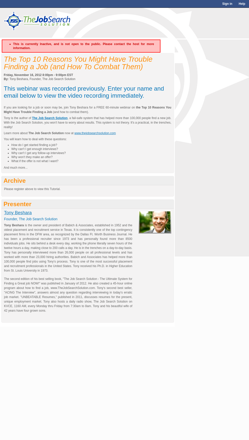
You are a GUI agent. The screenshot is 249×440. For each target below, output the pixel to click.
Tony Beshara (18, 212)
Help (242, 4)
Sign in (227, 4)
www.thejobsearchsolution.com (95, 133)
